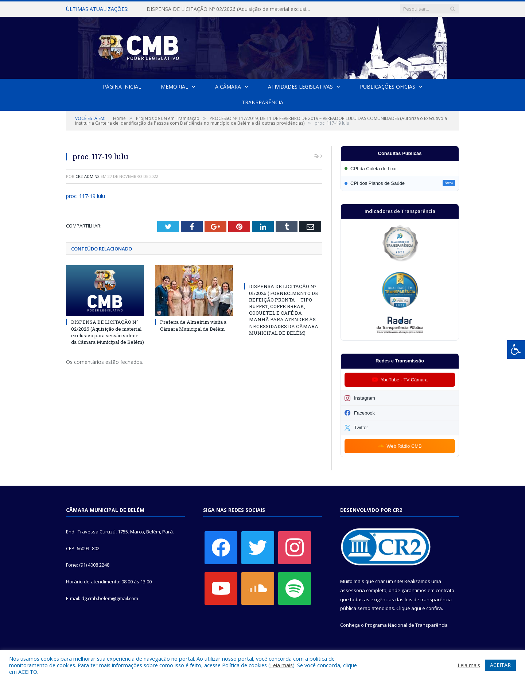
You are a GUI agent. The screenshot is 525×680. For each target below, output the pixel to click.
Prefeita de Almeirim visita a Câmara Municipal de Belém (193, 325)
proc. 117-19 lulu (85, 196)
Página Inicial (122, 86)
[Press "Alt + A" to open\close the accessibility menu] (516, 349)
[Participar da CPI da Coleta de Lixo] (400, 168)
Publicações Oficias (387, 86)
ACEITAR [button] (500, 664)
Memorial (174, 86)
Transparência (262, 102)
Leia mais (281, 665)
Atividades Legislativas (300, 86)
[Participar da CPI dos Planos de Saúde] (400, 183)
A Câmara (228, 86)
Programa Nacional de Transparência (406, 625)
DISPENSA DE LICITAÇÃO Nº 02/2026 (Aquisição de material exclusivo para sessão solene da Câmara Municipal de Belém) (230, 9)
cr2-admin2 (87, 176)
